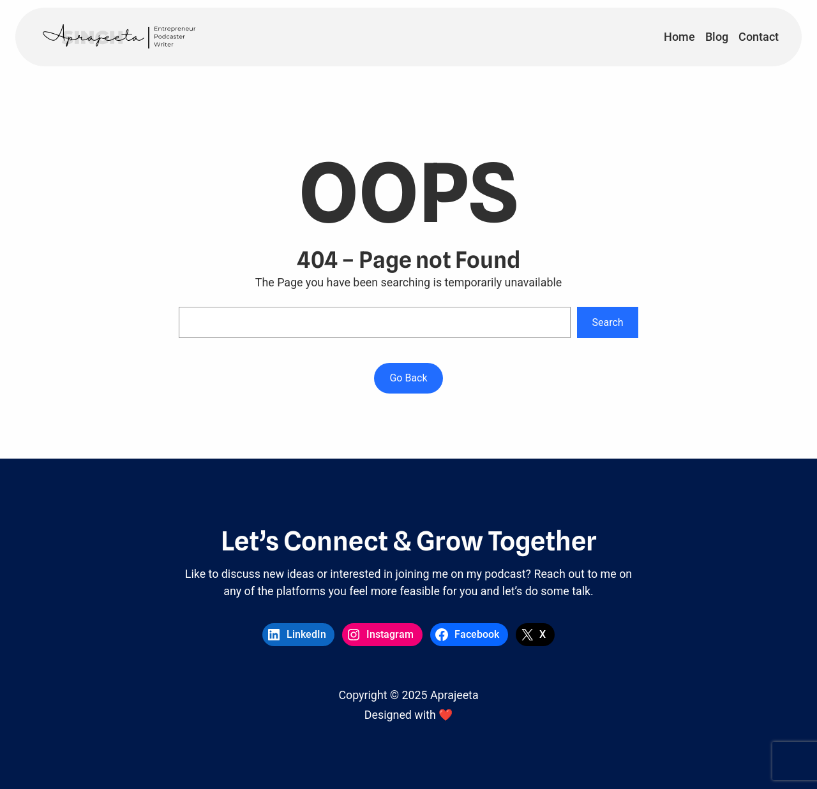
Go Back (408, 378)
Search (608, 322)
